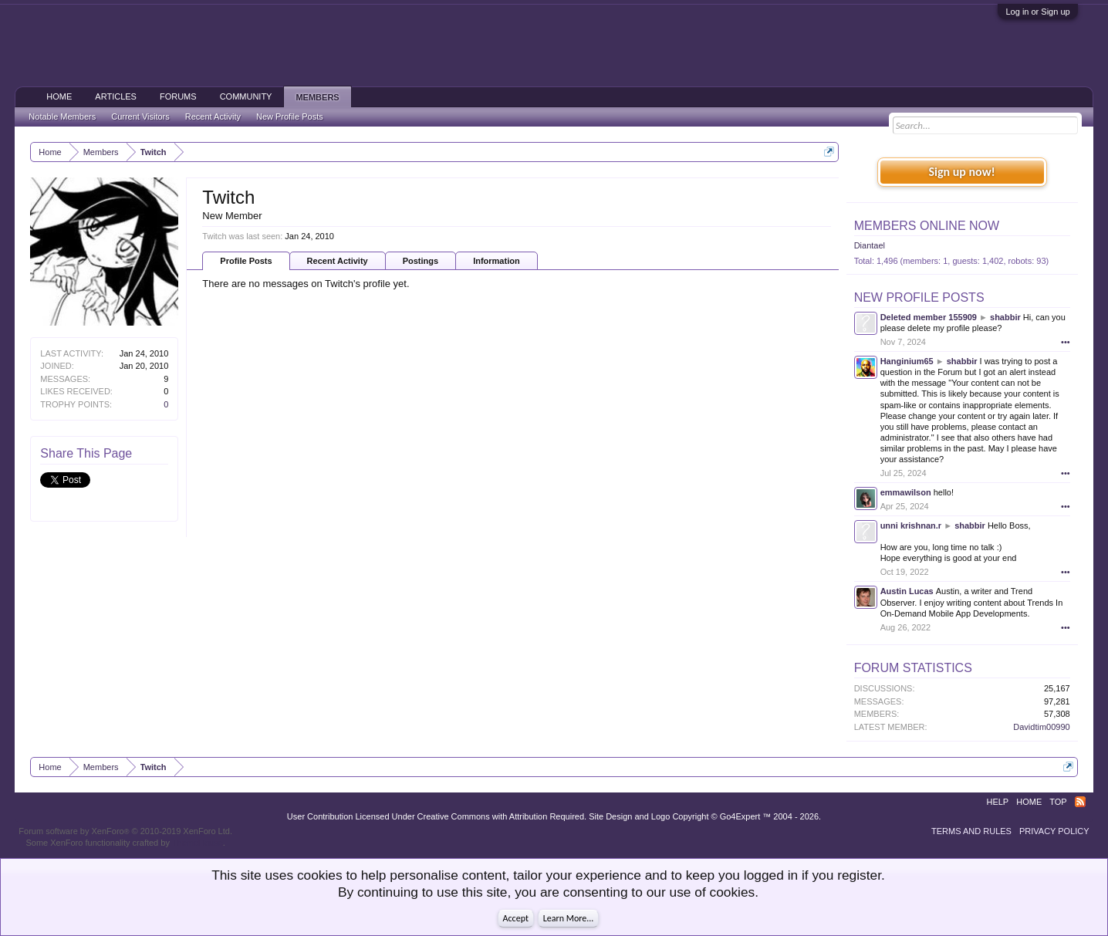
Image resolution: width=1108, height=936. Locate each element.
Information (496, 260)
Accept (516, 918)
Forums (178, 96)
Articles (116, 96)
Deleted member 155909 (928, 317)
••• (1065, 341)
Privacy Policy (1054, 831)
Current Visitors (140, 116)
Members (317, 97)
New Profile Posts (919, 297)
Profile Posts (246, 260)
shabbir (1005, 317)
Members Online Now (926, 225)
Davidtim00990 (1041, 727)
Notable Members (62, 116)
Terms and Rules (971, 831)
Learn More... (568, 918)
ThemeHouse (197, 842)
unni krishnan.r (910, 525)
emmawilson (905, 492)
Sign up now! (961, 171)
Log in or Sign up (1037, 11)
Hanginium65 (907, 361)
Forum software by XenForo (125, 831)
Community (246, 96)
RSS (1080, 801)
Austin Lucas (907, 591)
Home (59, 96)
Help (997, 801)
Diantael (869, 245)
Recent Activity (337, 260)
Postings (420, 260)
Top (1057, 801)
